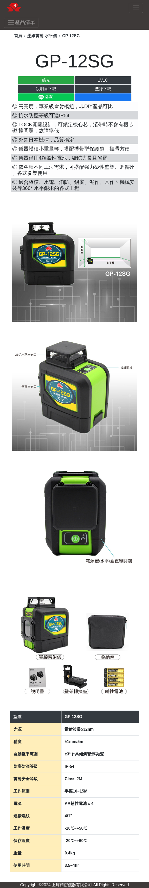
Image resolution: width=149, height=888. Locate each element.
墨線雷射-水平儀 (42, 36)
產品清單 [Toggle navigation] (21, 23)
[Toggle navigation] (136, 8)
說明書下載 (46, 89)
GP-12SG (71, 36)
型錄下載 (103, 89)
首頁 (18, 36)
